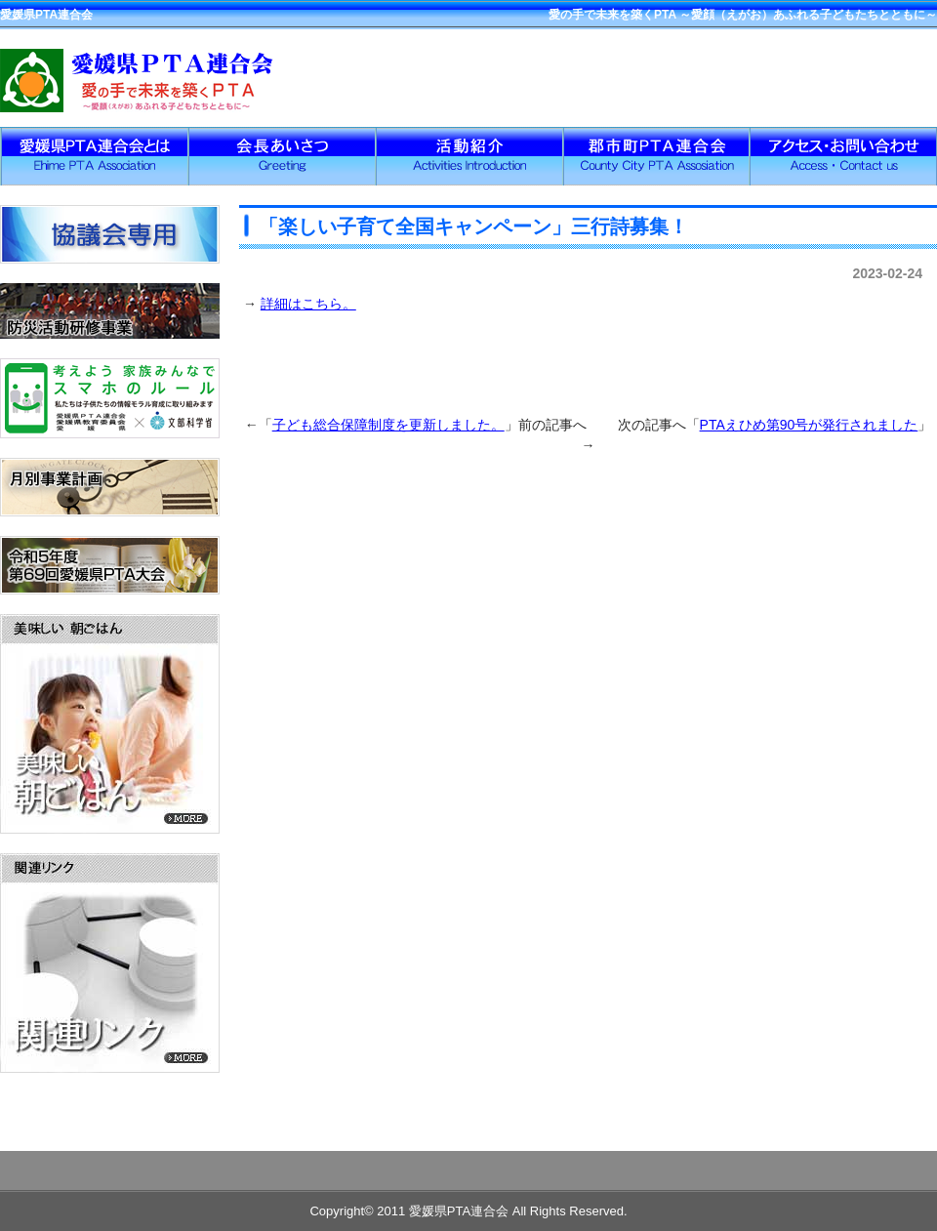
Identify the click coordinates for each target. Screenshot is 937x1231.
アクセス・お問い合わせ (843, 156)
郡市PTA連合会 (656, 156)
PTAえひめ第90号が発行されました (809, 424)
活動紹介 (468, 156)
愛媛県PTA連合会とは (93, 156)
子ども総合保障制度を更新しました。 (388, 424)
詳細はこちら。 (308, 303)
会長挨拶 (281, 156)
